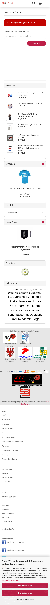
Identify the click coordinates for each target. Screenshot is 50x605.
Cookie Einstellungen (9, 459)
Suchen (36, 43)
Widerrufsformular (8, 437)
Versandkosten (7, 428)
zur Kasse (5, 517)
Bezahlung (6, 481)
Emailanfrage (7, 521)
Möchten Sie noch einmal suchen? (16, 32)
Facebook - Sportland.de (15, 542)
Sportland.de (6, 493)
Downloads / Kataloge (10, 450)
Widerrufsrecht (7, 433)
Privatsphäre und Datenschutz (13, 442)
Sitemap (5, 455)
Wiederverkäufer (8, 529)
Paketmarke (6, 420)
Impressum (6, 424)
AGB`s (4, 415)
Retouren (5, 446)
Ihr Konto (5, 510)
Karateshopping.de (9, 497)
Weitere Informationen (25, 600)
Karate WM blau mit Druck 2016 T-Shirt (25, 189)
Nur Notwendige (25, 593)
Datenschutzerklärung (10, 580)
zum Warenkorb (8, 514)
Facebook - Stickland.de (15, 550)
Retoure (5, 473)
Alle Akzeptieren (25, 585)
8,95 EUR (25, 255)
